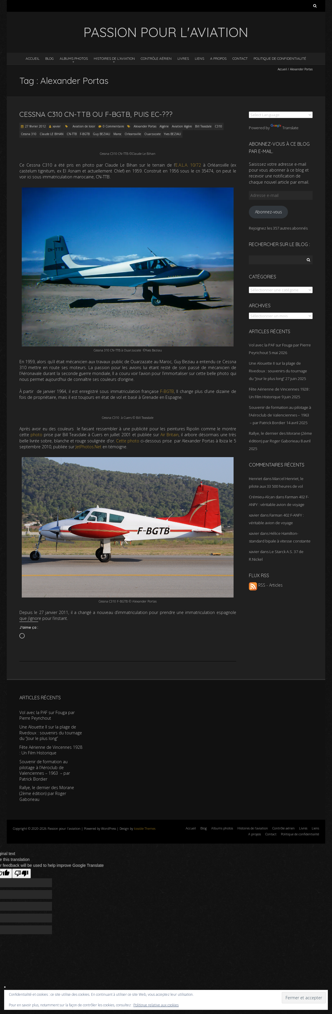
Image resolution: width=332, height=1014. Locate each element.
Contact (240, 58)
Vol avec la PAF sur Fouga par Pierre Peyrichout (47, 715)
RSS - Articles (266, 585)
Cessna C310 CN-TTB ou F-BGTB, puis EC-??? (95, 114)
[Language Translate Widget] (281, 115)
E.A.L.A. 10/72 (188, 165)
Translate (285, 127)
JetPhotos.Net (88, 446)
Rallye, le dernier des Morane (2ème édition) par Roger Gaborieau (46, 793)
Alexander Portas (145, 126)
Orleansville (133, 134)
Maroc (117, 134)
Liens (199, 58)
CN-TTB (72, 134)
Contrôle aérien (156, 58)
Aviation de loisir (84, 126)
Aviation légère (182, 126)
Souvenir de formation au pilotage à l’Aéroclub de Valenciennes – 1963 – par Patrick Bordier (280, 415)
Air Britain (169, 434)
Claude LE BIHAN (51, 134)
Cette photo (127, 441)
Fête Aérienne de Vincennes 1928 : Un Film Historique (50, 750)
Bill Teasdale (203, 126)
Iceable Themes (144, 828)
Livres (183, 58)
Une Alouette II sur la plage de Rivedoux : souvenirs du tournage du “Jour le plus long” (278, 371)
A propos (218, 58)
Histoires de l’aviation (114, 58)
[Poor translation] (21, 873)
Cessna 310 (28, 134)
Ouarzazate (152, 134)
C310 (218, 126)
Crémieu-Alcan (262, 496)
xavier (57, 126)
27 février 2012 (35, 126)
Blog (49, 58)
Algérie (164, 126)
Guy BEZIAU (101, 134)
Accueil (32, 58)
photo (36, 434)
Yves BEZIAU (172, 134)
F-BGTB (85, 134)
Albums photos (74, 58)
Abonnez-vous (268, 212)
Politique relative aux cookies (156, 1005)
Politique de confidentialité (280, 58)
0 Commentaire (113, 126)
